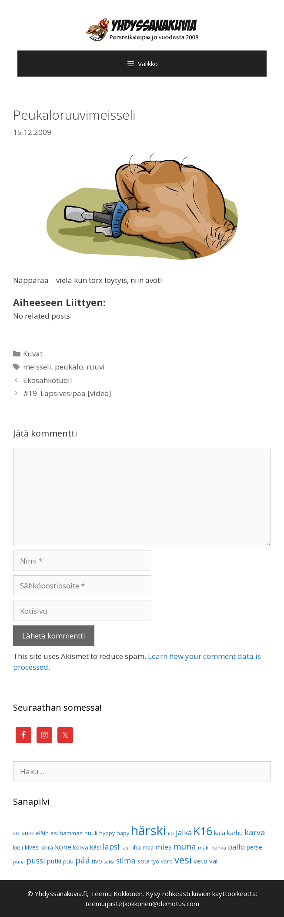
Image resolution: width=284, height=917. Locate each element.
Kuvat (33, 354)
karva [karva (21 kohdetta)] (254, 832)
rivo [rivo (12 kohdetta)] (97, 861)
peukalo (69, 367)
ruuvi (96, 367)
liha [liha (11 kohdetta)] (136, 847)
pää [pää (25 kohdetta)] (82, 860)
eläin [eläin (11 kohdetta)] (42, 833)
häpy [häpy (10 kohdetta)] (123, 833)
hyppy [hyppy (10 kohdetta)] (107, 833)
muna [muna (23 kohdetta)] (185, 846)
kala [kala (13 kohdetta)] (219, 833)
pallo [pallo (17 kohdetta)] (236, 847)
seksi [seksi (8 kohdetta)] (109, 862)
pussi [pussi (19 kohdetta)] (36, 861)
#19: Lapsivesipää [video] (67, 393)
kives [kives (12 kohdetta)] (32, 847)
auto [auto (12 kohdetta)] (27, 833)
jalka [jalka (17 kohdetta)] (184, 832)
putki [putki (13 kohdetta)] (54, 861)
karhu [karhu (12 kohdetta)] (235, 833)
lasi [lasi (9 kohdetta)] (125, 847)
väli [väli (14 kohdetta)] (214, 861)
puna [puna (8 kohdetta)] (19, 862)
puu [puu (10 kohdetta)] (68, 861)
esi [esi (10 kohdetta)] (54, 833)
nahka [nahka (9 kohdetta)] (218, 847)
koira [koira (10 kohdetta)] (46, 847)
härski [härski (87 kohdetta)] (148, 830)
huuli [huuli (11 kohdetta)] (90, 833)
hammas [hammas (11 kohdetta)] (71, 833)
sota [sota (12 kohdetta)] (143, 861)
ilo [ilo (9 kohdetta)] (171, 833)
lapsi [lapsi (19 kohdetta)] (111, 847)
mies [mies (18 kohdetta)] (163, 847)
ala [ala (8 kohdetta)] (16, 833)
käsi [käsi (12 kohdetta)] (95, 847)
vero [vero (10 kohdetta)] (167, 861)
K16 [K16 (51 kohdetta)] (203, 830)
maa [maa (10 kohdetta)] (148, 847)
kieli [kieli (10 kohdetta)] (18, 847)
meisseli (37, 367)
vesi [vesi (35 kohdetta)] (183, 859)
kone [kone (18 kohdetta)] (63, 847)
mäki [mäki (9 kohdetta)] (204, 847)
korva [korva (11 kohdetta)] (80, 847)
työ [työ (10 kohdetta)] (155, 861)
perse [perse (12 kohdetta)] (254, 847)
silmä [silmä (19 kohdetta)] (126, 861)
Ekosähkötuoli (47, 380)
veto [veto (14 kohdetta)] (200, 861)
